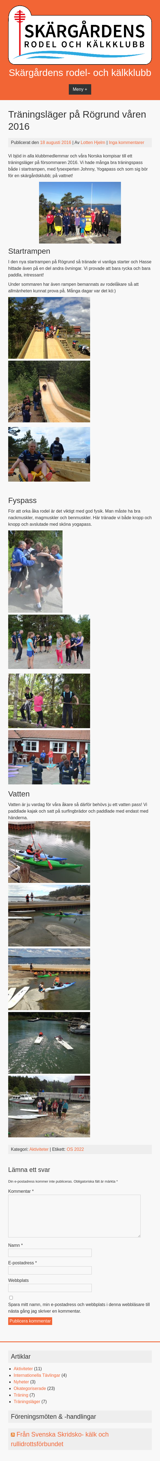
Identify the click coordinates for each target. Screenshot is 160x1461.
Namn (15, 1245)
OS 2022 (75, 1149)
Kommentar (21, 1191)
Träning (21, 1395)
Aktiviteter (39, 1149)
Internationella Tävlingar (37, 1375)
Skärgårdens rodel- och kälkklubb (80, 72)
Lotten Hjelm (93, 142)
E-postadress (22, 1263)
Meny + (80, 89)
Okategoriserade (30, 1388)
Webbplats (18, 1280)
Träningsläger (27, 1401)
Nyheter (21, 1382)
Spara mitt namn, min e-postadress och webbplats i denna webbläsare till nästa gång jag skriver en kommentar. (79, 1307)
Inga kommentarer (126, 142)
